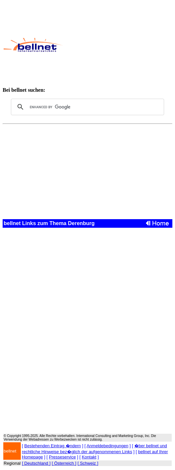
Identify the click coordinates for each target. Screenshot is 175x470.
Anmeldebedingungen (107, 445)
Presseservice (62, 456)
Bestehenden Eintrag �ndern (52, 445)
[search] (86, 107)
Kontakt (89, 456)
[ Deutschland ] (36, 463)
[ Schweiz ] (88, 463)
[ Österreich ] (64, 463)
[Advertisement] (118, 45)
